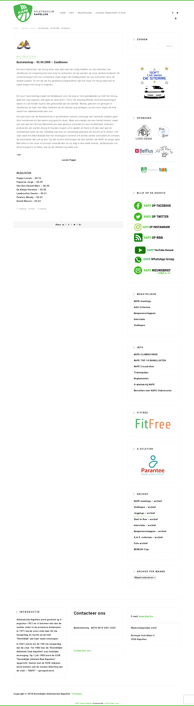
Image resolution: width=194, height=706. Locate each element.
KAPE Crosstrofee (144, 366)
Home (63, 13)
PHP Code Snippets (84, 703)
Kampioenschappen (145, 313)
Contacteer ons (82, 650)
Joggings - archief (28, 28)
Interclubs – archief (145, 525)
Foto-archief (141, 543)
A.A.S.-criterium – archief (148, 537)
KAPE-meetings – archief (148, 501)
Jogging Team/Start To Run (110, 13)
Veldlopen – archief (145, 507)
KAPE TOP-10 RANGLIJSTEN (150, 360)
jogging (43, 209)
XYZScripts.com (112, 703)
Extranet (77, 694)
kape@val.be (146, 616)
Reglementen (141, 378)
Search (169, 46)
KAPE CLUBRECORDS (146, 354)
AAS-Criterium (142, 307)
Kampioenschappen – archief (150, 531)
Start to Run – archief (146, 519)
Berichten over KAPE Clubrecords (153, 390)
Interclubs (139, 319)
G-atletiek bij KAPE (144, 384)
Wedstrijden (85, 13)
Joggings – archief (144, 513)
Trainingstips (141, 372)
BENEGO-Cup (141, 549)
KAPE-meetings (142, 301)
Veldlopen (139, 325)
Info (71, 13)
